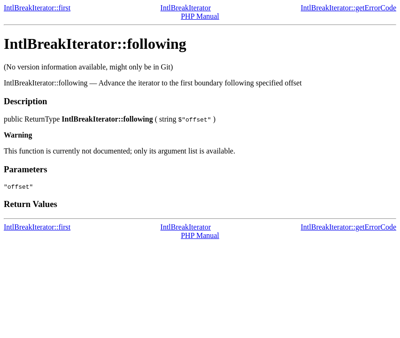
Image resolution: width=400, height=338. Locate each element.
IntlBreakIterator (186, 8)
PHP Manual (200, 16)
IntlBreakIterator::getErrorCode (348, 8)
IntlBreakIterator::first (37, 8)
